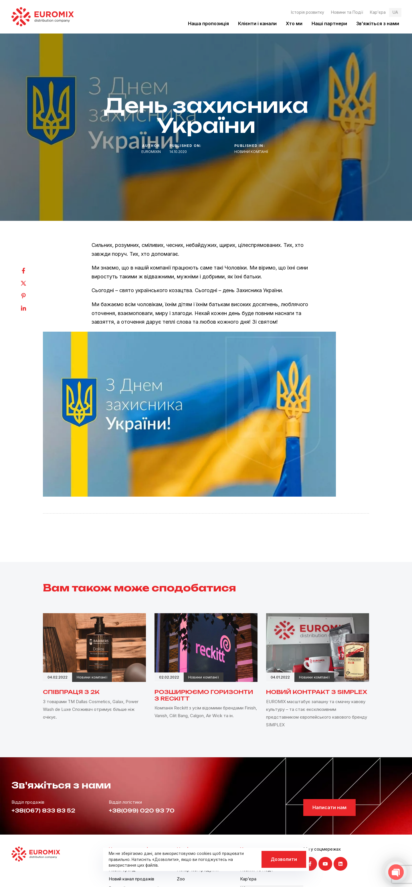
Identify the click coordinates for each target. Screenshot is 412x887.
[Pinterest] (29, 296)
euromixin (151, 152)
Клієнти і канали (257, 23)
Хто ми (294, 23)
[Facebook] (29, 271)
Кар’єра (378, 12)
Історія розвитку (307, 12)
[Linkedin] (29, 308)
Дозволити (284, 859)
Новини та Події (347, 12)
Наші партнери (329, 23)
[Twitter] (29, 283)
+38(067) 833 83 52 (43, 810)
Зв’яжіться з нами (377, 23)
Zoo (181, 879)
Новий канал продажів (131, 879)
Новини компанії (251, 152)
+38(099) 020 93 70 (142, 810)
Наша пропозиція (208, 23)
